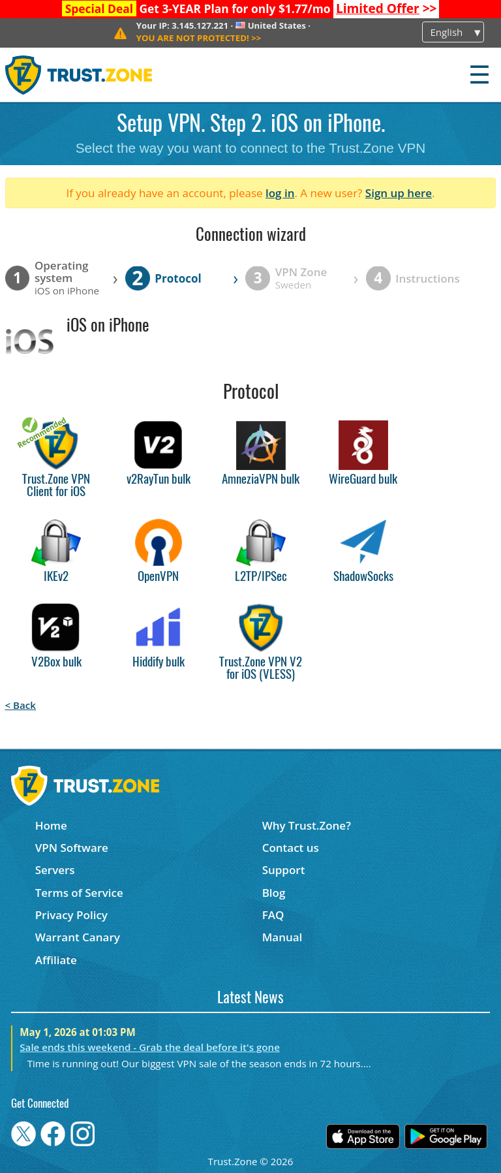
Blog (274, 892)
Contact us (290, 847)
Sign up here (398, 192)
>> (386, 8)
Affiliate (56, 959)
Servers (55, 869)
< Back (20, 705)
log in (280, 192)
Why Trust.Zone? (306, 825)
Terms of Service (79, 892)
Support (283, 869)
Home (51, 825)
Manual (282, 937)
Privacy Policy (71, 914)
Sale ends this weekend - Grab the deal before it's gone (150, 1047)
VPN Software (71, 847)
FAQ (273, 914)
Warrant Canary (77, 937)
